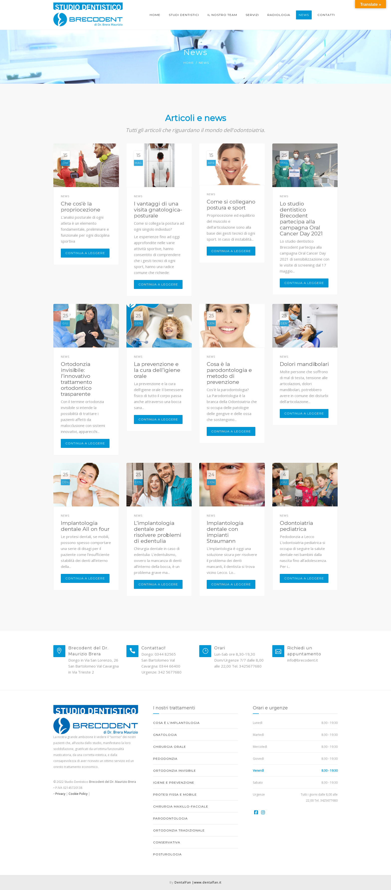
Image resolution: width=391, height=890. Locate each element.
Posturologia (167, 854)
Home (155, 15)
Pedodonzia (165, 758)
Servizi (252, 15)
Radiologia (278, 15)
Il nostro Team (222, 15)
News (304, 15)
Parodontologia (170, 818)
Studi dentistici (184, 15)
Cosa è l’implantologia (176, 723)
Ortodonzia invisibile (174, 770)
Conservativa (166, 842)
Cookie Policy (78, 794)
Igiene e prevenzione (173, 782)
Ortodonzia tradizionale (179, 830)
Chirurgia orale (169, 747)
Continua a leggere (85, 253)
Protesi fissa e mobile (175, 794)
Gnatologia (165, 735)
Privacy (60, 794)
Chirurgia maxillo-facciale (180, 806)
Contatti (326, 15)
